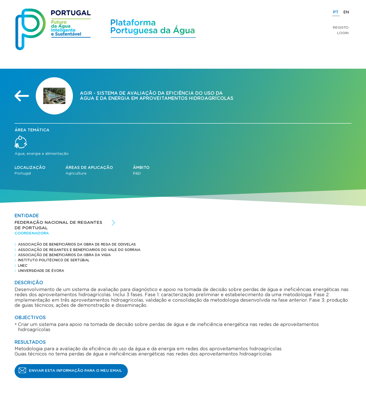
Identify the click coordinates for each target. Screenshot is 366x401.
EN (346, 12)
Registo (341, 27)
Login (343, 33)
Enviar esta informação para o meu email (75, 371)
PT (336, 12)
